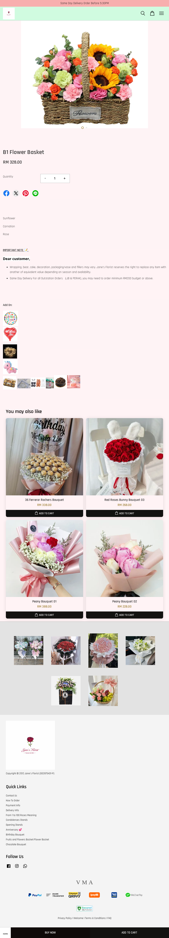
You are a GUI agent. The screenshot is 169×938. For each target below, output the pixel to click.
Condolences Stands (17, 820)
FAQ (109, 918)
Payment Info (13, 805)
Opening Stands (14, 824)
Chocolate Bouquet (16, 844)
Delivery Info (12, 810)
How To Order (13, 800)
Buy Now (50, 932)
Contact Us (11, 795)
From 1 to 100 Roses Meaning (21, 815)
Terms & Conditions (95, 918)
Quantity (8, 176)
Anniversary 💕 (14, 829)
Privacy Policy (65, 918)
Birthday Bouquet (15, 834)
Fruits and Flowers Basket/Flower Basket (27, 839)
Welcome (78, 918)
